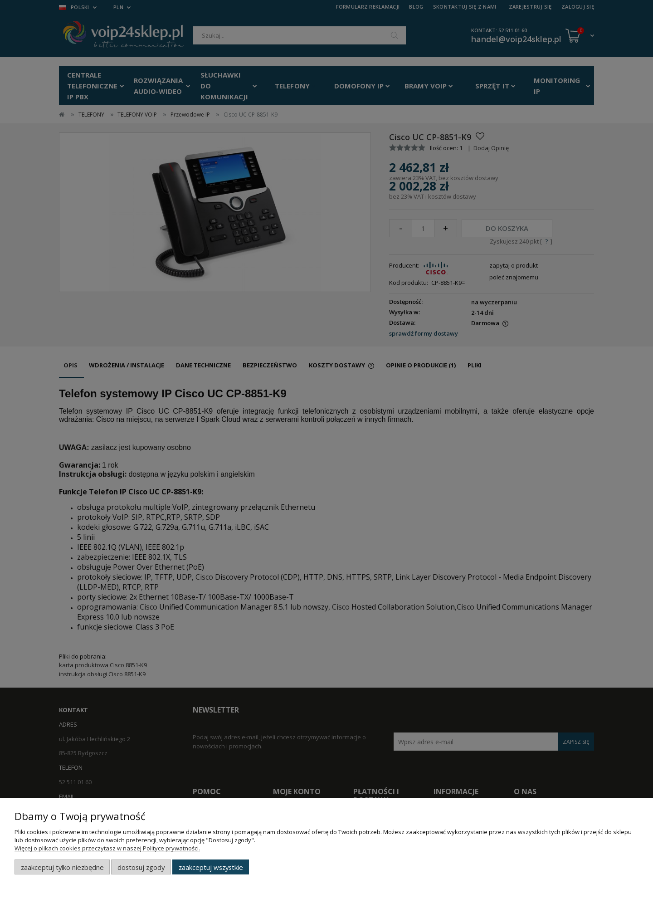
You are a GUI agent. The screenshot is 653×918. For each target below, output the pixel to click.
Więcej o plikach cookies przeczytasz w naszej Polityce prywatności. (107, 848)
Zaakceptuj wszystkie (211, 867)
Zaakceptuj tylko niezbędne (62, 867)
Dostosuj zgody (141, 867)
